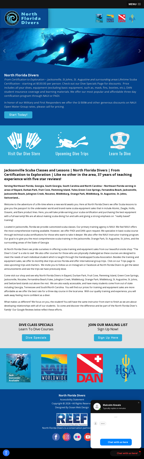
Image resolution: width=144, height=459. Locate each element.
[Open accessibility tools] (6, 452)
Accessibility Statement (72, 399)
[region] (72, 51)
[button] (135, 4)
